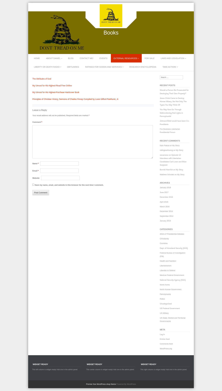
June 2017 (164, 192)
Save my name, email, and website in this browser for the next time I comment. (69, 185)
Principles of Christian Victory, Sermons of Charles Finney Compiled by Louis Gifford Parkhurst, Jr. (75, 99)
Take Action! (169, 67)
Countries (164, 243)
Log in (162, 334)
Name (35, 163)
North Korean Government (170, 289)
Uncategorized (166, 304)
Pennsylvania (165, 294)
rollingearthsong (166, 150)
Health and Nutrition (168, 261)
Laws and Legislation (172, 58)
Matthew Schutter (167, 174)
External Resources (125, 58)
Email (35, 171)
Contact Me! (86, 58)
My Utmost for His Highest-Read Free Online (52, 86)
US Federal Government (170, 308)
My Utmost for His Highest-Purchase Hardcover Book (55, 92)
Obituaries (73, 67)
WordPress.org (166, 349)
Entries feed (164, 339)
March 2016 (164, 207)
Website (36, 178)
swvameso (164, 155)
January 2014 (165, 221)
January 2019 (165, 187)
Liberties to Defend (167, 270)
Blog (70, 58)
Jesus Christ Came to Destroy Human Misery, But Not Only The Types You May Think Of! (173, 101)
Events (103, 58)
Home (37, 58)
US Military (164, 313)
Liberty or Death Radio (46, 67)
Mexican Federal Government (172, 275)
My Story (176, 145)
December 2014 (166, 211)
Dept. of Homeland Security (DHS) (174, 248)
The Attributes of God (41, 79)
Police (162, 299)
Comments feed (166, 344)
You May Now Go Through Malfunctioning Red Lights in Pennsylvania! (171, 113)
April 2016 (164, 202)
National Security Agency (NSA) (173, 280)
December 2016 (166, 197)
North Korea (165, 285)
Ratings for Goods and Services (103, 67)
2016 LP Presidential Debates (172, 234)
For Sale (149, 58)
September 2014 (166, 216)
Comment (37, 122)
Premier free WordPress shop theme (101, 384)
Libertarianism (165, 266)
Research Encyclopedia (142, 67)
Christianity (164, 239)
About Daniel (53, 58)
